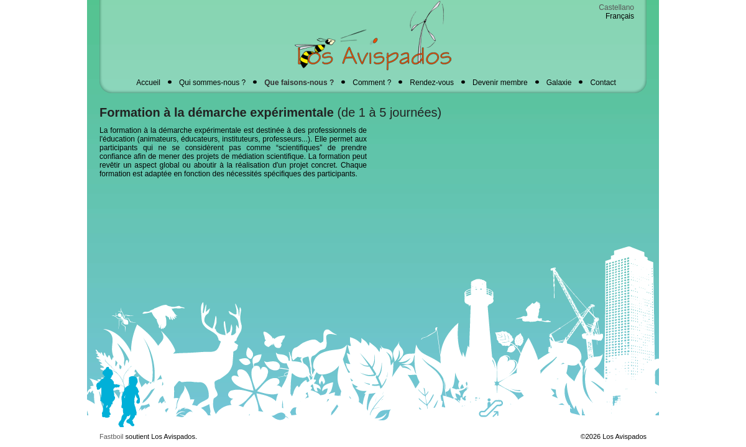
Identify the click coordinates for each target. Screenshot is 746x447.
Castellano (616, 7)
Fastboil (111, 436)
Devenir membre (500, 82)
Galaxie (559, 82)
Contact (602, 82)
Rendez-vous (432, 82)
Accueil (148, 82)
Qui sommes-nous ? (212, 82)
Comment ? (371, 82)
